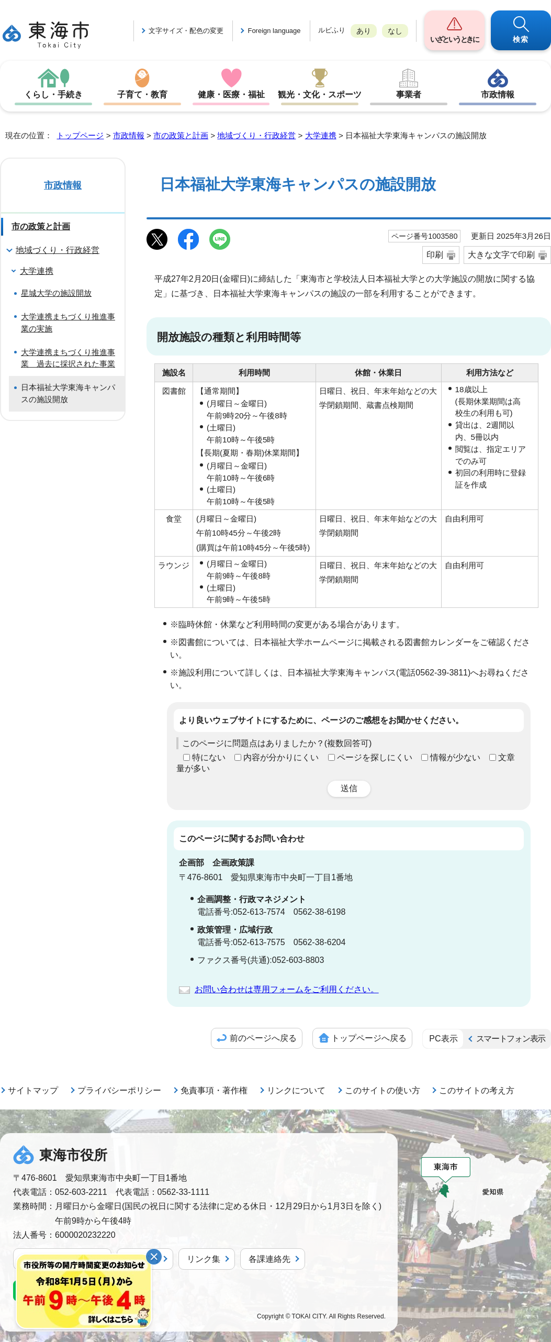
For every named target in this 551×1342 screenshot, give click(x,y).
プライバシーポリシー (119, 1090)
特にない (209, 757)
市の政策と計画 (180, 135)
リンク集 (203, 1259)
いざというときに (454, 39)
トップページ (80, 135)
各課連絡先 (269, 1259)
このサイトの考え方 (476, 1090)
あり (363, 31)
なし (395, 31)
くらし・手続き (53, 94)
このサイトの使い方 (382, 1090)
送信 (349, 788)
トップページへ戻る (369, 1038)
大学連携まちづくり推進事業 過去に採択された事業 (68, 358)
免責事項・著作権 (214, 1090)
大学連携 (320, 135)
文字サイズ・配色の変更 (186, 31)
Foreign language (274, 31)
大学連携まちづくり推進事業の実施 (68, 322)
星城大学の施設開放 (56, 293)
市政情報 (497, 94)
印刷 (434, 254)
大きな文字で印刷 (501, 254)
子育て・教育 (142, 94)
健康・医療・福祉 (231, 94)
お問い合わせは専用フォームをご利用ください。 (287, 989)
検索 (521, 39)
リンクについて (296, 1090)
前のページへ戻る (263, 1038)
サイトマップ (33, 1090)
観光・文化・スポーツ (320, 94)
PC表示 (443, 1038)
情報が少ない (455, 757)
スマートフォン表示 (510, 1038)
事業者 (408, 94)
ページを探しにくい (374, 757)
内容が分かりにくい (281, 757)
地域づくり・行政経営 (256, 135)
